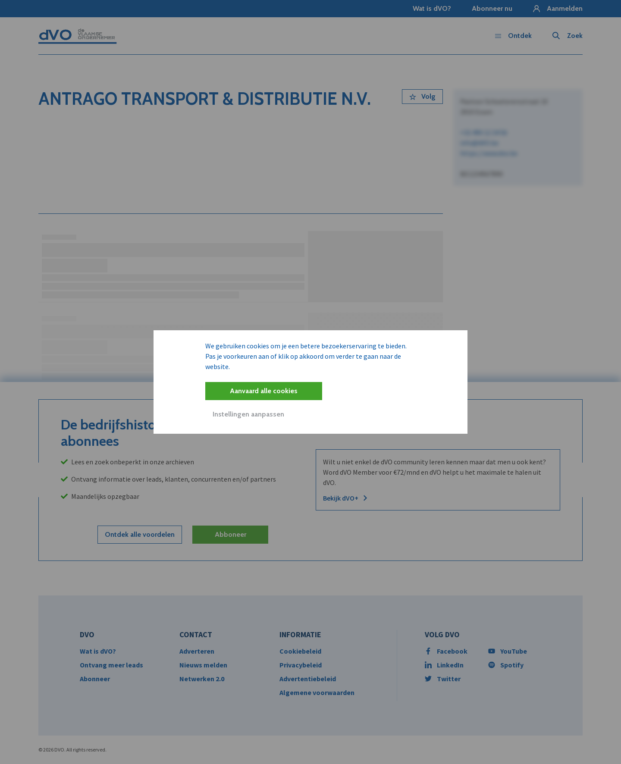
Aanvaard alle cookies (264, 391)
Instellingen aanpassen (248, 414)
